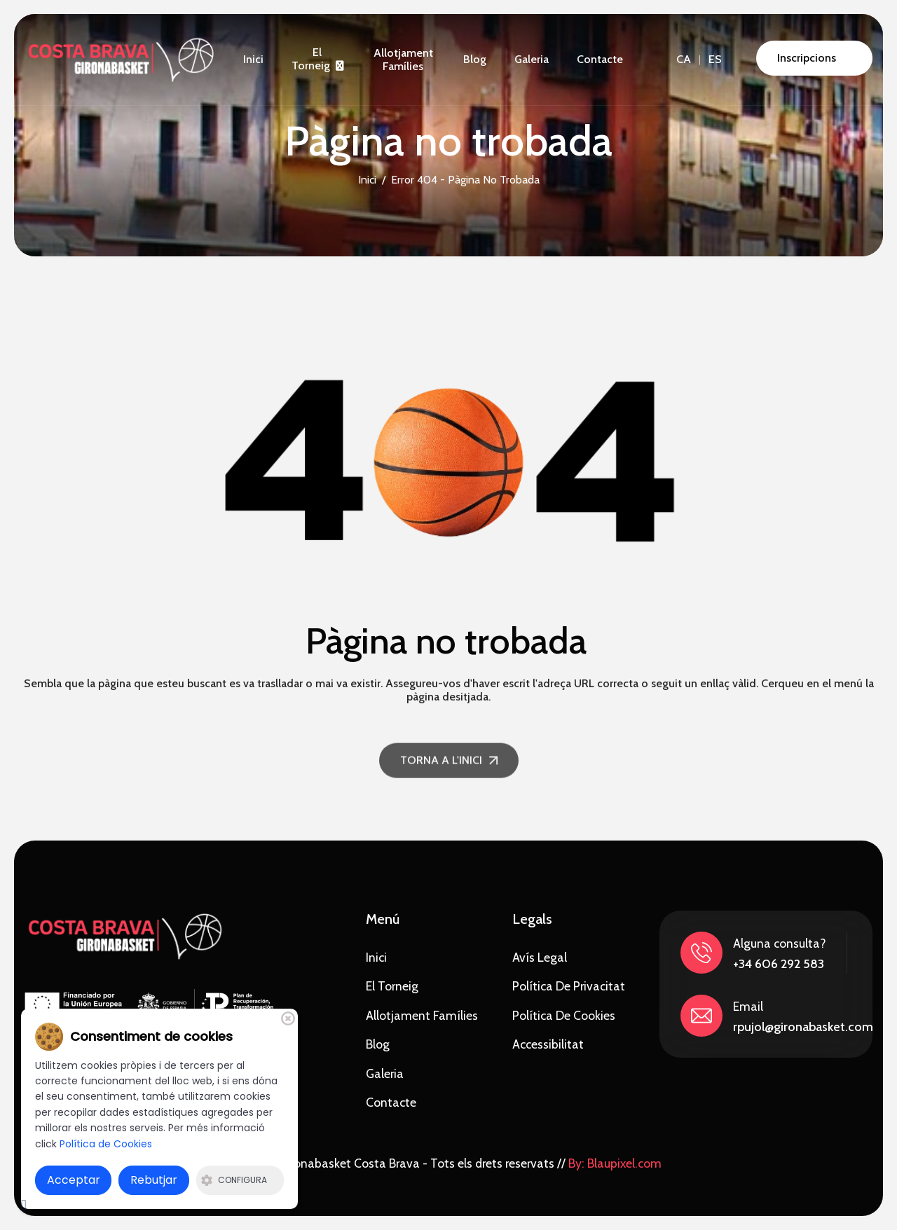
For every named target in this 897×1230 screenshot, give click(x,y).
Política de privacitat (568, 986)
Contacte (600, 59)
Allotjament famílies (403, 59)
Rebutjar (153, 1180)
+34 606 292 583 (778, 964)
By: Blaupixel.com (615, 1163)
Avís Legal (539, 957)
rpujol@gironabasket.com (803, 1027)
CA (683, 59)
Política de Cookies (563, 1015)
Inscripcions (806, 57)
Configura (234, 1180)
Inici (253, 59)
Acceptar (73, 1180)
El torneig (311, 59)
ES (715, 59)
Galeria (531, 59)
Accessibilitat (548, 1044)
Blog (474, 59)
